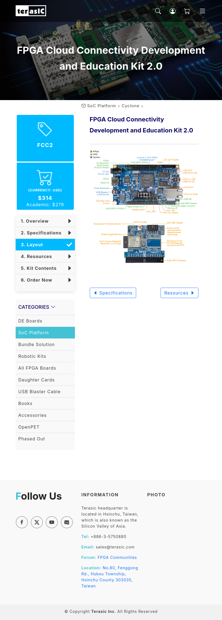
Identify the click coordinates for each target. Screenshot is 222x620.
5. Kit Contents (37, 268)
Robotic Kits (32, 356)
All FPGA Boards (37, 368)
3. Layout (30, 244)
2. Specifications (40, 233)
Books (25, 403)
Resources (179, 293)
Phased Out (31, 438)
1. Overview (33, 221)
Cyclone (130, 105)
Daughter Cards (36, 380)
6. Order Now (35, 280)
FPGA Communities (117, 557)
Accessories (32, 415)
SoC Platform (101, 105)
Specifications (113, 293)
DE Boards (30, 321)
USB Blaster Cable (39, 391)
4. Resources (35, 256)
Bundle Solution (36, 344)
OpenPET (29, 427)
